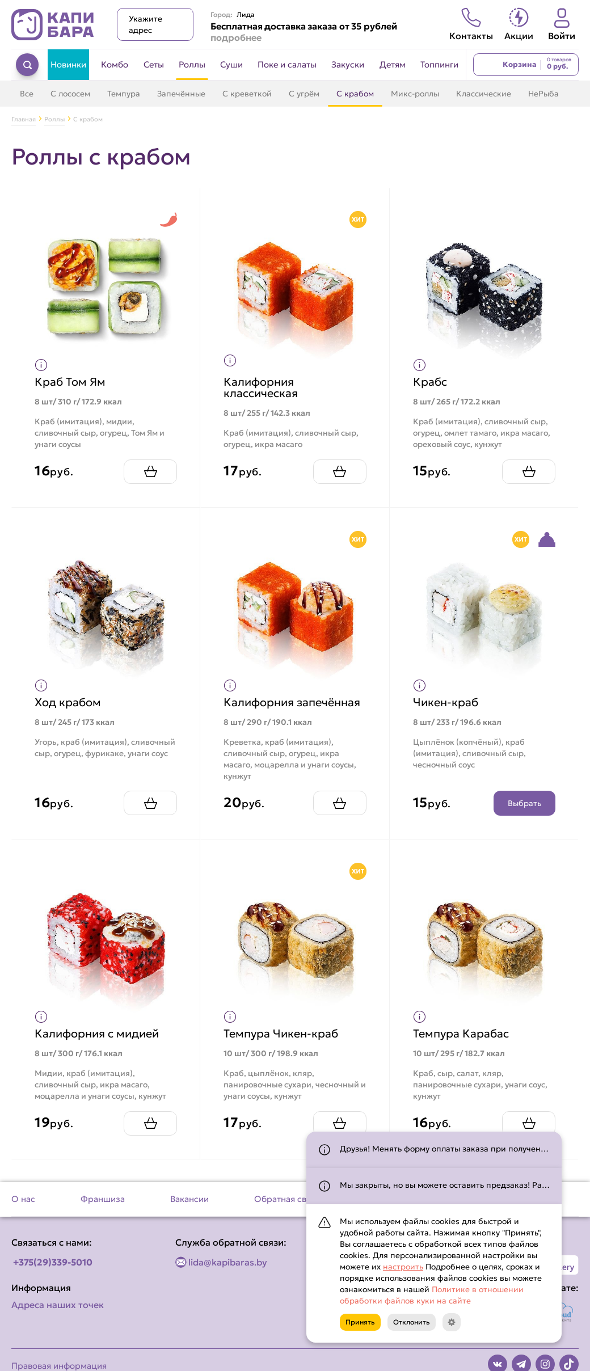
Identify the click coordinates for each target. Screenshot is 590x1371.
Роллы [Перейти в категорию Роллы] (192, 64)
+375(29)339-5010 (52, 1262)
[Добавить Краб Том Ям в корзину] (150, 471)
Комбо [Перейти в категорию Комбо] (114, 64)
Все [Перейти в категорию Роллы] (26, 93)
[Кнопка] (451, 1322)
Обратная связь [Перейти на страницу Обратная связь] (287, 1198)
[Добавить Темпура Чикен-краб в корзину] (339, 1123)
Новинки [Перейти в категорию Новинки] (68, 64)
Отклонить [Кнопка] (411, 1322)
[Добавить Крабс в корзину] (528, 471)
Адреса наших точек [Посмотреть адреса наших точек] (57, 1304)
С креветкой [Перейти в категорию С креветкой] (247, 93)
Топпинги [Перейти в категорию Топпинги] (439, 64)
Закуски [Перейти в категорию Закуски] (347, 64)
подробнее (235, 37)
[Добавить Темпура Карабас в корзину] (528, 1123)
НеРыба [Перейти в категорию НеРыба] (543, 93)
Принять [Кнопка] (360, 1322)
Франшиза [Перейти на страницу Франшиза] (103, 1198)
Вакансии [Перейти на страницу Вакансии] (189, 1198)
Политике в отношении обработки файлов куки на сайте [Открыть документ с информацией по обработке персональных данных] (432, 1295)
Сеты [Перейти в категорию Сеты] (154, 64)
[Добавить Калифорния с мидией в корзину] (150, 1123)
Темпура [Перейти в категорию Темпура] (123, 93)
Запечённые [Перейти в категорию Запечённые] (181, 93)
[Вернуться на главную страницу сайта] (52, 24)
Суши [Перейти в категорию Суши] (231, 64)
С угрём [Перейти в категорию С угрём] (304, 93)
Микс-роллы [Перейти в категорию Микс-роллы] (415, 93)
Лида (246, 15)
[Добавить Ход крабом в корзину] (150, 803)
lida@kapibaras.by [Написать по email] (227, 1262)
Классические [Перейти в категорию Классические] (483, 93)
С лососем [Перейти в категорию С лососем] (70, 93)
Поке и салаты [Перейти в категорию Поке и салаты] (287, 64)
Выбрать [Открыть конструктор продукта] (524, 803)
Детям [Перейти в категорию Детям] (393, 64)
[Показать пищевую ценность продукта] (41, 365)
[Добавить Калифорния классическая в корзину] (339, 471)
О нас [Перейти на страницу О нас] (23, 1198)
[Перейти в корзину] (526, 64)
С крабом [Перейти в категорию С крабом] (355, 93)
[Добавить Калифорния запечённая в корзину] (339, 803)
